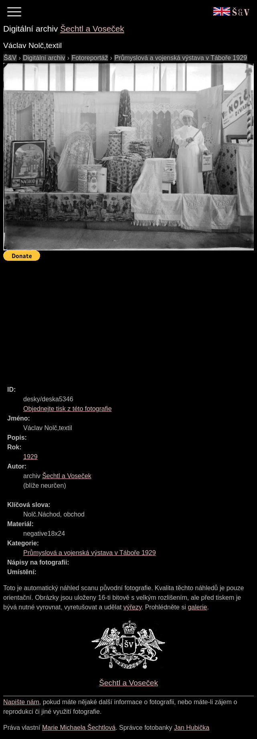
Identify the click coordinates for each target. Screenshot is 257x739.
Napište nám (21, 702)
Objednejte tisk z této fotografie (67, 408)
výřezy (132, 607)
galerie (197, 607)
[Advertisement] (130, 320)
